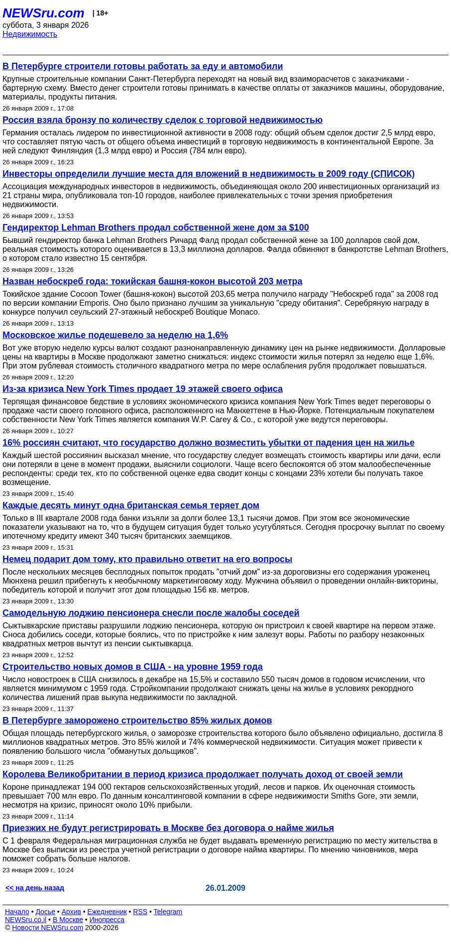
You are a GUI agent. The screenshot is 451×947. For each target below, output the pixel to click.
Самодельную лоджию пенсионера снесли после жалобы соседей (151, 613)
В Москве (68, 920)
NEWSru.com (43, 12)
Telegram (168, 912)
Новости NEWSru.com (47, 928)
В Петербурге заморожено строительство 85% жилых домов (137, 720)
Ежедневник (107, 912)
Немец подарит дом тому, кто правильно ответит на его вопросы (147, 559)
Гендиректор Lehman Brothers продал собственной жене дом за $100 (155, 228)
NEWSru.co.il (25, 920)
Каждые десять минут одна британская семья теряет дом (130, 505)
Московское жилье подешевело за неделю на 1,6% (115, 335)
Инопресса (107, 920)
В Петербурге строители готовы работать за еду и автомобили (142, 66)
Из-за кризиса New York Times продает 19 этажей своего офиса (142, 389)
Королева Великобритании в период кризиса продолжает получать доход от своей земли (202, 774)
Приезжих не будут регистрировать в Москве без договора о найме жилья (168, 828)
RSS (140, 912)
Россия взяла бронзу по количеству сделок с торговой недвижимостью (162, 120)
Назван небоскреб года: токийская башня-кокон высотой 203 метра (152, 281)
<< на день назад (34, 888)
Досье (45, 912)
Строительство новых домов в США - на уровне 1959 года (132, 667)
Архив (71, 912)
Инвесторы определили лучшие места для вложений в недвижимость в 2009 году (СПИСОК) (208, 174)
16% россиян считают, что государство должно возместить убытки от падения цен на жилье (208, 443)
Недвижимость (29, 34)
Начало (17, 912)
